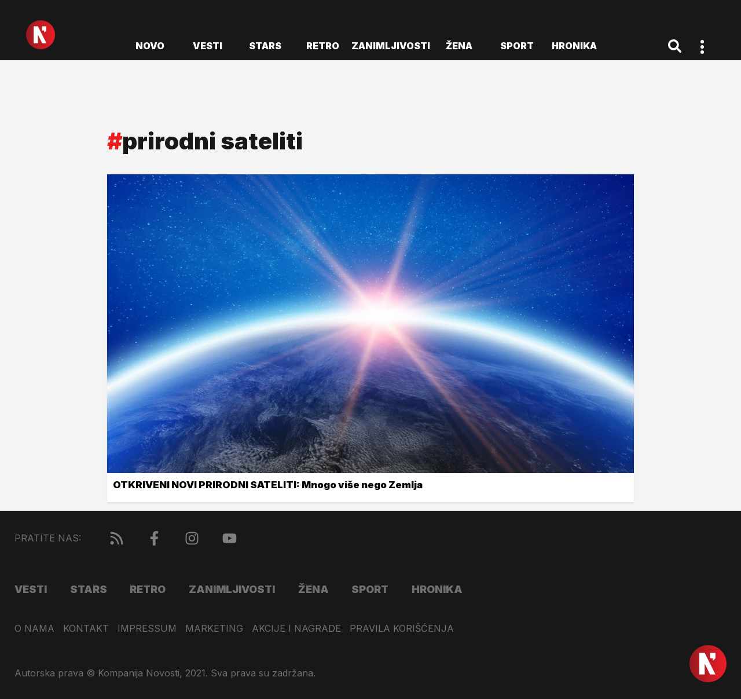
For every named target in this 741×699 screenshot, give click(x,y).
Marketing (214, 628)
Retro (322, 46)
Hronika (574, 46)
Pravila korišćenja (402, 628)
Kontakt (86, 628)
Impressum (147, 628)
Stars (265, 46)
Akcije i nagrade (296, 628)
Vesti (207, 46)
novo (149, 46)
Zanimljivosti (390, 46)
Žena (459, 46)
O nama (34, 628)
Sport (517, 46)
